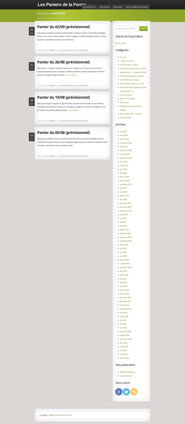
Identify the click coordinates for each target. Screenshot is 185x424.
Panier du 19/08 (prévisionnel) (63, 97)
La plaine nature (126, 376)
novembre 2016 (125, 237)
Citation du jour (126, 95)
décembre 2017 (125, 203)
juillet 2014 (124, 316)
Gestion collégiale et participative (137, 7)
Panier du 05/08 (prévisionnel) (63, 132)
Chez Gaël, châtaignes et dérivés (132, 76)
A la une (123, 57)
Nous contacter (105, 7)
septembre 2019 (126, 184)
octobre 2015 (124, 264)
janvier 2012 (124, 358)
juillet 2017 (124, 215)
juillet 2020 (124, 165)
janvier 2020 (124, 181)
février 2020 (124, 177)
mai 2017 (123, 222)
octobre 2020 (125, 154)
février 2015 (124, 290)
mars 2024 (124, 135)
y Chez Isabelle (125, 117)
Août (32, 31)
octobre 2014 (124, 305)
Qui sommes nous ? (89, 7)
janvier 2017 (124, 230)
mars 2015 (124, 286)
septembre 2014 (126, 309)
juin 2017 (123, 218)
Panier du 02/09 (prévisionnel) (63, 26)
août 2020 (123, 162)
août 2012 (123, 354)
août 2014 (123, 313)
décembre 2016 (125, 233)
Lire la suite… (73, 75)
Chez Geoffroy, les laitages (129, 80)
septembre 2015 (126, 267)
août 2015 (123, 271)
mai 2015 (123, 282)
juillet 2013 (124, 347)
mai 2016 (123, 252)
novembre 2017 (125, 207)
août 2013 (123, 343)
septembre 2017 (126, 211)
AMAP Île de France (127, 372)
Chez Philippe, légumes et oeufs (132, 84)
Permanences (117, 7)
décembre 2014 (125, 298)
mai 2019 (123, 188)
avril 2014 (123, 328)
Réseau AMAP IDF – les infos (131, 114)
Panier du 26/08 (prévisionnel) (63, 61)
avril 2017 (123, 226)
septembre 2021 (126, 150)
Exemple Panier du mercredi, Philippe (74, 50)
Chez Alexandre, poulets (129, 65)
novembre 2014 (125, 301)
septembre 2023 (126, 143)
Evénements (124, 102)
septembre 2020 (126, 158)
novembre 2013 (125, 331)
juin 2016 (123, 248)
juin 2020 (123, 169)
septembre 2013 (126, 339)
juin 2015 (123, 279)
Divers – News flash (127, 99)
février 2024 (124, 139)
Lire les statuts (120, 43)
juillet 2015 (124, 275)
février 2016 (124, 260)
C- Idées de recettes (127, 61)
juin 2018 (123, 199)
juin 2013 (123, 350)
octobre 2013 (124, 335)
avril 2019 (123, 192)
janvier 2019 (124, 196)
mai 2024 (123, 132)
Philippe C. (53, 50)
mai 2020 (123, 173)
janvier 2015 (124, 294)
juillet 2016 (124, 245)
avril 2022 (123, 147)
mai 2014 (123, 324)
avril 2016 (123, 256)
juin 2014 (123, 320)
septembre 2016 (126, 241)
